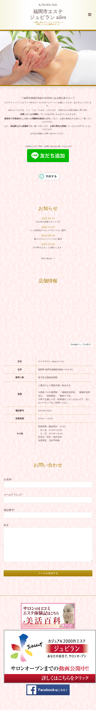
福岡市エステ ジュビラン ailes (48, 14)
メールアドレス (13, 494)
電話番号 (9, 510)
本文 (6, 525)
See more (48, 258)
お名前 (8, 479)
